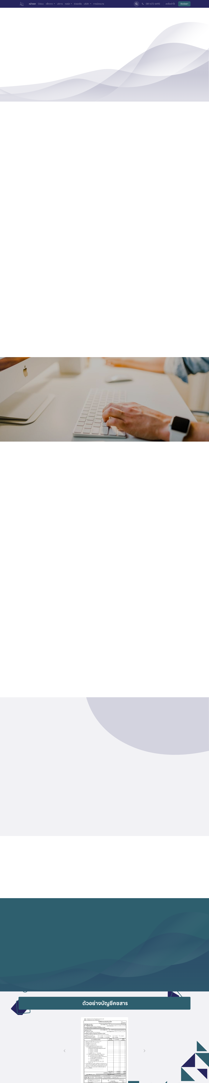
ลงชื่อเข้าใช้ (170, 3)
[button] (136, 4)
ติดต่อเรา (184, 3)
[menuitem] (32, 4)
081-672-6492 (150, 3)
